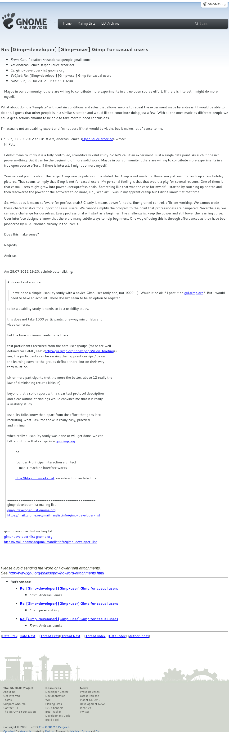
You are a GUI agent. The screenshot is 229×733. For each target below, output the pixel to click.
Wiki (48, 700)
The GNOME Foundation (19, 712)
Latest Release (89, 696)
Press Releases (89, 692)
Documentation (55, 696)
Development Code (57, 716)
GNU (98, 731)
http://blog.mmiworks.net (34, 478)
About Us (9, 692)
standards (25, 731)
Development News (93, 704)
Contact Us (10, 708)
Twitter (84, 712)
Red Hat (49, 731)
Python (86, 731)
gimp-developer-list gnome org (31, 510)
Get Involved (11, 696)
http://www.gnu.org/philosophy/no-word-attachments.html (56, 573)
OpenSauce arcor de (97, 139)
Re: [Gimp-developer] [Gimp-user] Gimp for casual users (69, 588)
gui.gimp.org (193, 292)
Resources (53, 688)
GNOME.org (216, 4)
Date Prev (9, 636)
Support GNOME (14, 704)
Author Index (139, 636)
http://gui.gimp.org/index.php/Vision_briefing (79, 351)
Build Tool (51, 720)
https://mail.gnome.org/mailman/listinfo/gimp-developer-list (53, 515)
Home (67, 23)
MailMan (75, 731)
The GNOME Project (18, 688)
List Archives (110, 23)
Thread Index (95, 636)
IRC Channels (54, 708)
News (84, 688)
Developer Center (56, 692)
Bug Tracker (53, 712)
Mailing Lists (86, 23)
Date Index (117, 636)
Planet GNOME (90, 700)
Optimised (9, 731)
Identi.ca (85, 708)
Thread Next (70, 636)
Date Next (27, 636)
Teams (7, 700)
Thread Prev (49, 636)
